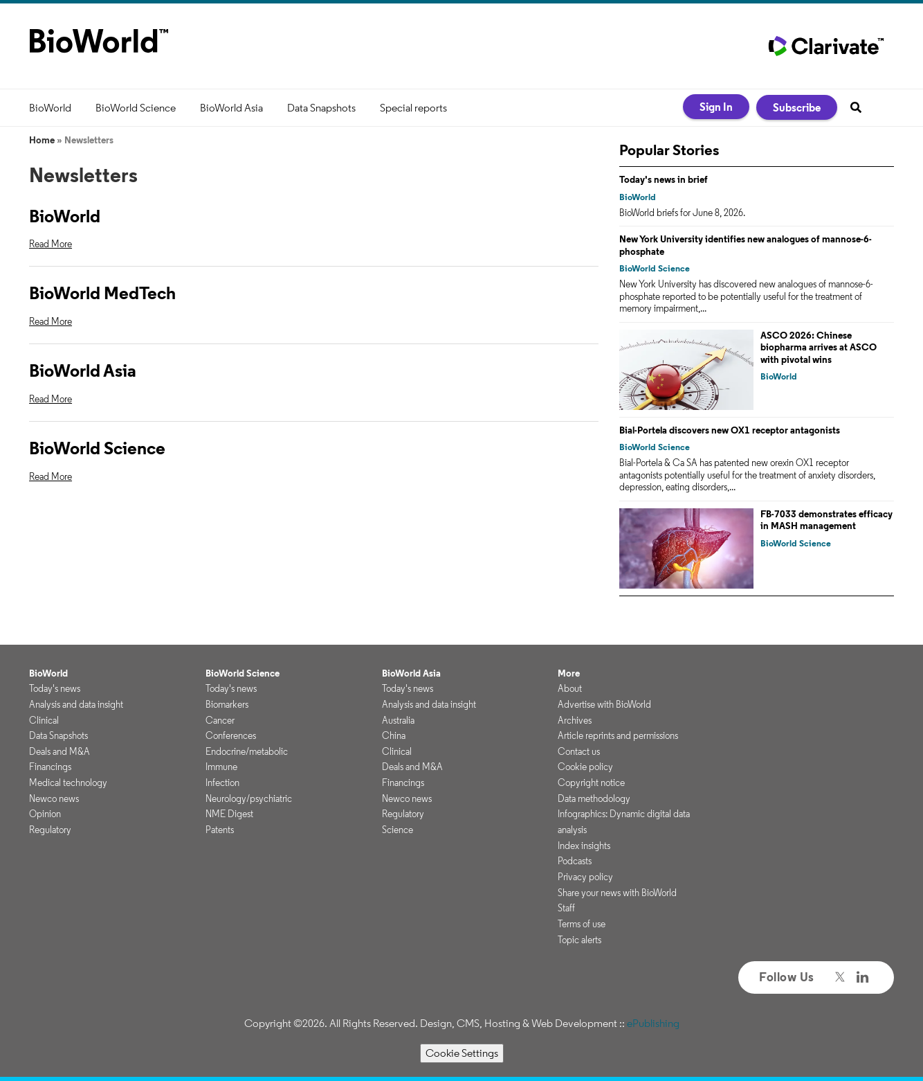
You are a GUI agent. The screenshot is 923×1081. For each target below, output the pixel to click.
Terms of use (581, 924)
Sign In (716, 107)
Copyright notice (591, 782)
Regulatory (50, 829)
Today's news (54, 688)
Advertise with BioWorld (604, 704)
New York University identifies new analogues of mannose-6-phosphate (745, 245)
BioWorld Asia (231, 107)
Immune (221, 766)
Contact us (579, 751)
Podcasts (575, 861)
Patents (219, 829)
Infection (222, 782)
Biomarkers (226, 704)
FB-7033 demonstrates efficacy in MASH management (826, 520)
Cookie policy (585, 766)
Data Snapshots (321, 107)
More (569, 673)
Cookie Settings (462, 1053)
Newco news (54, 798)
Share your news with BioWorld (617, 892)
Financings (50, 766)
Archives (575, 720)
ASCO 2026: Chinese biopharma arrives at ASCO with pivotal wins (818, 347)
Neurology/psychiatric (248, 798)
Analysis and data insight (76, 704)
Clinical (44, 720)
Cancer (220, 720)
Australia (398, 720)
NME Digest (229, 813)
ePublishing (653, 1023)
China (393, 735)
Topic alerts (579, 939)
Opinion (45, 813)
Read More (50, 244)
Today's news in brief (663, 179)
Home (42, 140)
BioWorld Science (135, 107)
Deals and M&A (59, 751)
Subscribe (797, 107)
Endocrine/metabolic (246, 751)
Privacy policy (585, 876)
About (570, 688)
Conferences (230, 735)
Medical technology (68, 782)
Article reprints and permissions (618, 735)
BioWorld (50, 107)
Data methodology (594, 798)
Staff (566, 908)
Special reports (413, 107)
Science (397, 829)
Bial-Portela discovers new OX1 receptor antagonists (729, 430)
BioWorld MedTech (102, 292)
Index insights (584, 845)
